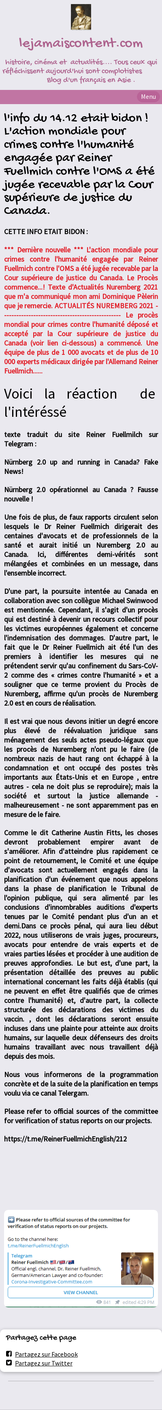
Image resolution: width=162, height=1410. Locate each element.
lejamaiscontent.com (81, 44)
